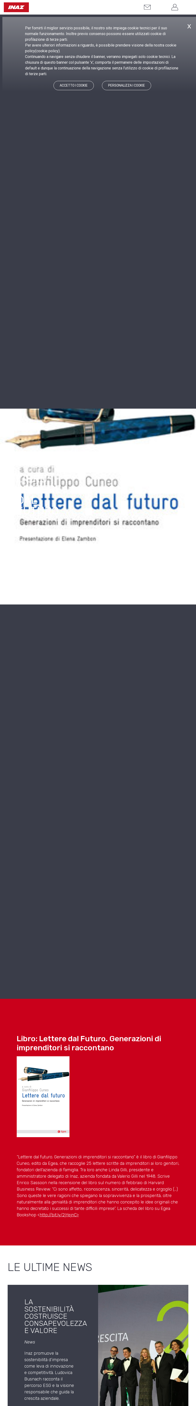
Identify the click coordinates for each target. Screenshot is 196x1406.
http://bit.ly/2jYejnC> (59, 1215)
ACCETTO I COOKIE (74, 85)
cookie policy (47, 51)
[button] (160, 7)
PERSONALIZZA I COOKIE (126, 85)
